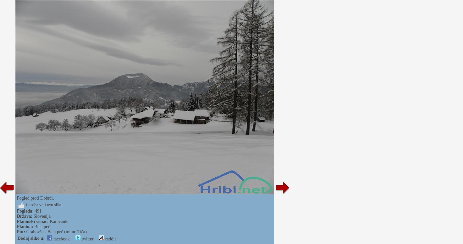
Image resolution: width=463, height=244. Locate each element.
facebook (58, 239)
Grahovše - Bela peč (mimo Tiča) (56, 231)
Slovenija (42, 216)
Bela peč (42, 226)
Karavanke (60, 221)
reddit (107, 239)
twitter (84, 239)
